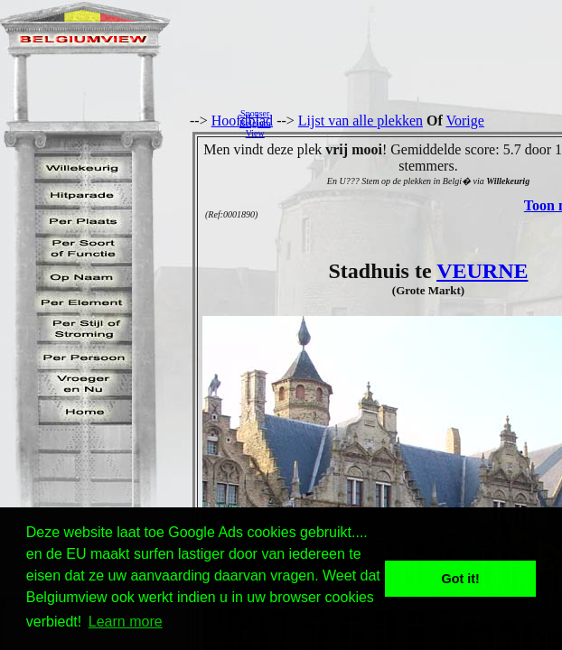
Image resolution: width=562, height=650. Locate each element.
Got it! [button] (461, 578)
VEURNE (482, 271)
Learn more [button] (126, 621)
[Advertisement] (421, 123)
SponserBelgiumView (254, 123)
